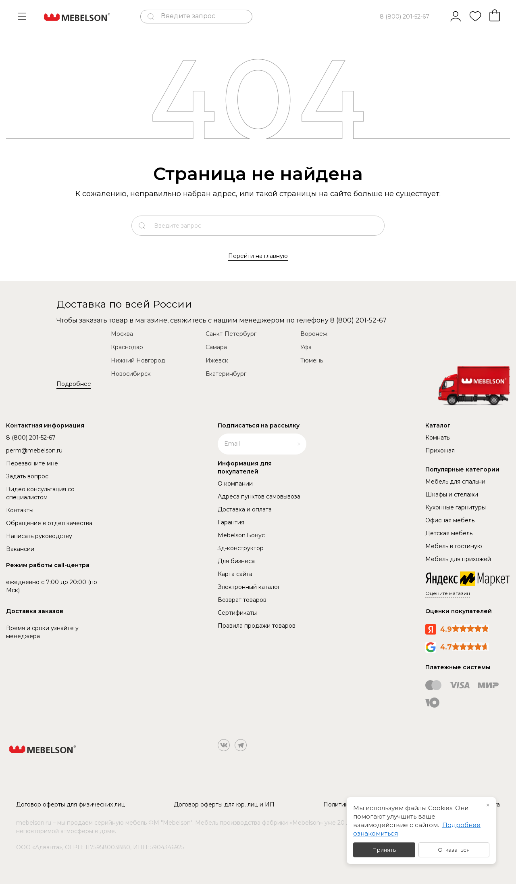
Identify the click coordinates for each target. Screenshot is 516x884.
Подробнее (73, 384)
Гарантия (231, 522)
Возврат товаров (242, 599)
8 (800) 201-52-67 (404, 16)
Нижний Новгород (138, 360)
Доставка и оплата (245, 509)
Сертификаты (237, 612)
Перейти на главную (258, 256)
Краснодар (127, 347)
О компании (235, 483)
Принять (384, 849)
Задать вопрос (27, 476)
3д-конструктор (241, 548)
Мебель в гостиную (453, 546)
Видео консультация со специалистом (40, 493)
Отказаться (454, 849)
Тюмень (311, 360)
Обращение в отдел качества (49, 523)
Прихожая (440, 450)
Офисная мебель (449, 520)
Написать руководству (39, 536)
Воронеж (313, 333)
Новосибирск (131, 373)
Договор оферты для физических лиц (70, 804)
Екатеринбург (226, 373)
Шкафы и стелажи (451, 494)
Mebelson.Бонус (241, 535)
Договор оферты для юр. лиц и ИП (224, 804)
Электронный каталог (249, 587)
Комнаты (438, 437)
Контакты (19, 510)
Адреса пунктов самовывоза (259, 496)
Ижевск (217, 360)
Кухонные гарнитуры (455, 507)
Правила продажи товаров (256, 625)
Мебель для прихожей (458, 559)
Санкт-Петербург (231, 333)
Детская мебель (448, 533)
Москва (122, 333)
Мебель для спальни (455, 481)
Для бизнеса (236, 561)
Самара (216, 347)
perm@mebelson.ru (34, 450)
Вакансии (20, 549)
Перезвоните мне (32, 463)
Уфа (306, 347)
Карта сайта (235, 574)
